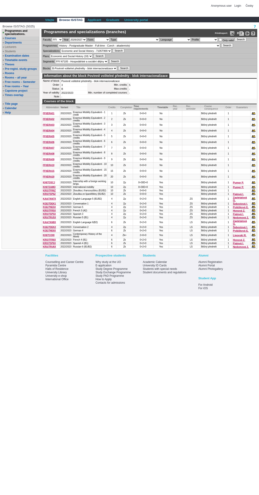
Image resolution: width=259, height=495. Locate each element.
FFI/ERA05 (48, 136)
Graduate (112, 20)
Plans (46, 56)
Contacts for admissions (110, 282)
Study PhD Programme (109, 275)
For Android (205, 284)
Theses (9, 64)
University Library (56, 272)
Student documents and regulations (164, 272)
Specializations (51, 51)
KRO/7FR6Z (49, 190)
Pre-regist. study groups (21, 68)
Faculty (47, 39)
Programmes (50, 45)
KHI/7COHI (49, 235)
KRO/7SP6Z (49, 194)
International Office (57, 279)
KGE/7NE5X (49, 207)
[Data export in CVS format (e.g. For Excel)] (240, 33)
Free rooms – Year (17, 86)
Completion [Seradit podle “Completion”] (126, 107)
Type (113, 39)
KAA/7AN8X (49, 222)
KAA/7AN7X (49, 199)
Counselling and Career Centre (64, 262)
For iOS (203, 288)
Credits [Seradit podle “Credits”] (112, 107)
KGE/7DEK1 (49, 203)
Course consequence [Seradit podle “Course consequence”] (211, 107)
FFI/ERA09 (48, 159)
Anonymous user (222, 5)
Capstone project (16, 90)
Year (66, 39)
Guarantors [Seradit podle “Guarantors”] (242, 107)
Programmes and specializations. (16, 32)
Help (8, 112)
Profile (195, 39)
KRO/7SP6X (49, 243)
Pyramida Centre (55, 265)
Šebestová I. (240, 203)
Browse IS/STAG (71, 20)
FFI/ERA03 (48, 125)
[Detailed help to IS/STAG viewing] (253, 33)
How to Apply (103, 279)
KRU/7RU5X (49, 217)
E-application (103, 265)
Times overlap (14, 95)
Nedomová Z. (241, 217)
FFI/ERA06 (48, 142)
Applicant (94, 20)
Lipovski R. (240, 235)
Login (237, 5)
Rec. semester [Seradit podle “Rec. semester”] (191, 107)
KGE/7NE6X (49, 230)
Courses (10, 38)
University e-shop (56, 275)
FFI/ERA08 (48, 153)
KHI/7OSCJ (49, 182)
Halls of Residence (56, 269)
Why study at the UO (108, 262)
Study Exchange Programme (113, 272)
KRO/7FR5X (49, 210)
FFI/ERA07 (48, 148)
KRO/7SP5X (49, 214)
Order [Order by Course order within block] (228, 107)
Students (10, 51)
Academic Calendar (155, 262)
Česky (249, 5)
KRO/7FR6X (49, 240)
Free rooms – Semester (20, 82)
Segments (48, 61)
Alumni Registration (210, 262)
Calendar (11, 108)
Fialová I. (238, 194)
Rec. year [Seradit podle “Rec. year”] (175, 107)
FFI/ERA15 (48, 171)
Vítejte (49, 20)
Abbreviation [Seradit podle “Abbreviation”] (52, 107)
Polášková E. (241, 207)
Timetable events (16, 60)
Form (91, 39)
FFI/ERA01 (48, 113)
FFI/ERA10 (48, 165)
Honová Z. (239, 210)
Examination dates (17, 55)
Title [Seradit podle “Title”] (78, 107)
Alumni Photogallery (210, 269)
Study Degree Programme (111, 269)
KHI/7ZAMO (49, 187)
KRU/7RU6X (49, 246)
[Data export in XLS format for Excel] (232, 33)
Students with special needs (160, 269)
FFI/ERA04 (48, 130)
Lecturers (10, 47)
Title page (11, 103)
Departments (13, 42)
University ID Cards (155, 265)
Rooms (9, 73)
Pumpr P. (238, 182)
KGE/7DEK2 (49, 227)
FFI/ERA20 (48, 176)
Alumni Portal (206, 265)
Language (166, 39)
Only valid (226, 40)
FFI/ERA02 (48, 119)
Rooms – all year (16, 77)
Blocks (46, 68)
